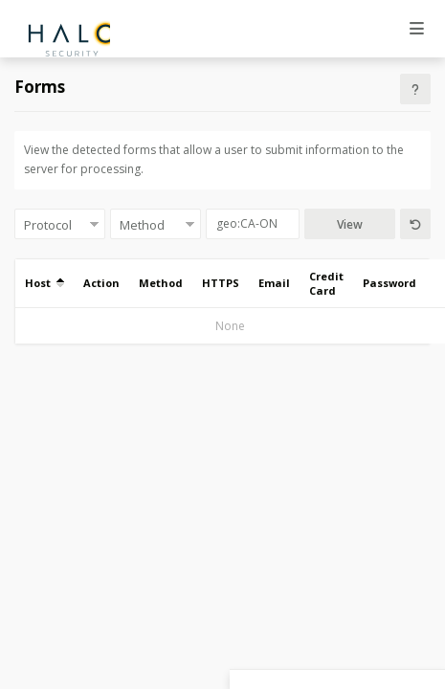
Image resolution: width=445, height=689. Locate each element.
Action (101, 283)
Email (274, 283)
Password (389, 283)
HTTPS (220, 283)
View (350, 224)
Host (44, 283)
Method (161, 283)
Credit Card (326, 283)
